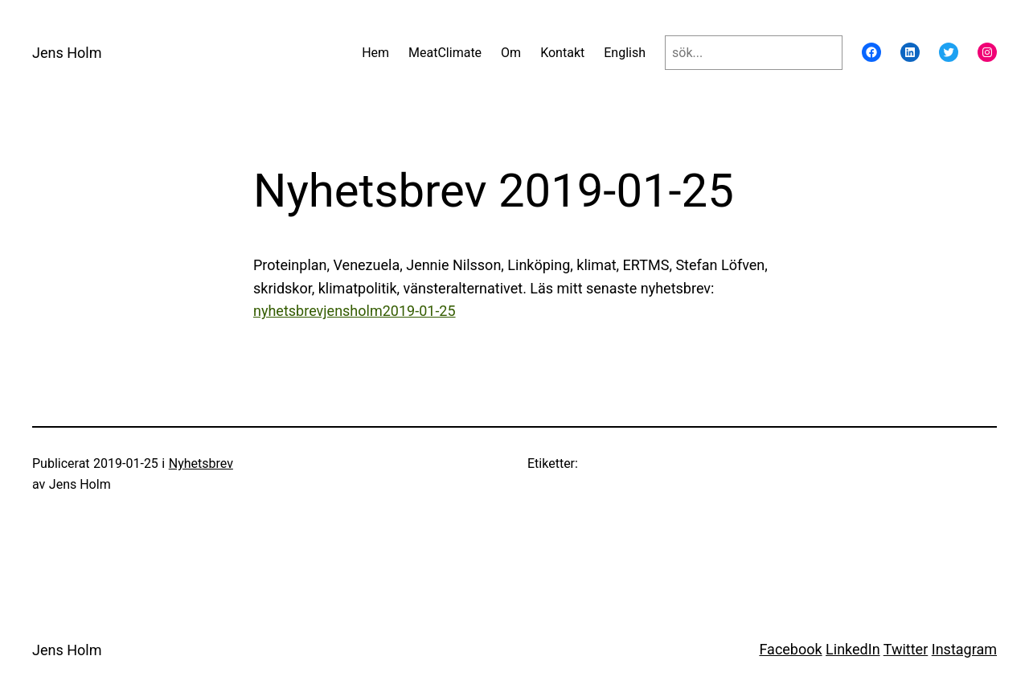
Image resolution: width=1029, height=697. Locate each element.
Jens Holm (66, 52)
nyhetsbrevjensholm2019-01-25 (354, 310)
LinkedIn (853, 649)
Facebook (790, 649)
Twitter (906, 649)
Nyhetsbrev (201, 463)
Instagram (964, 649)
